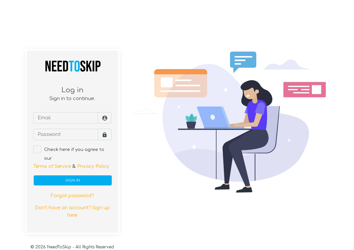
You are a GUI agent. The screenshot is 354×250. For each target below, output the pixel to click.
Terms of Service (52, 166)
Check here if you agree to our (74, 154)
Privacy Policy (93, 166)
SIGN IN (72, 180)
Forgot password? (72, 195)
